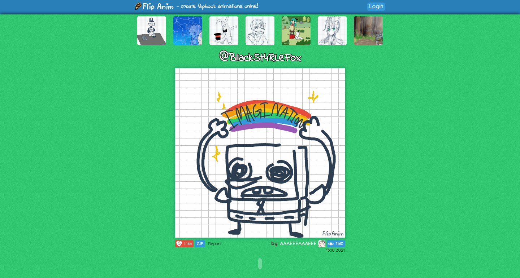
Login (376, 6)
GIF (200, 243)
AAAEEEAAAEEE (302, 243)
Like (184, 243)
